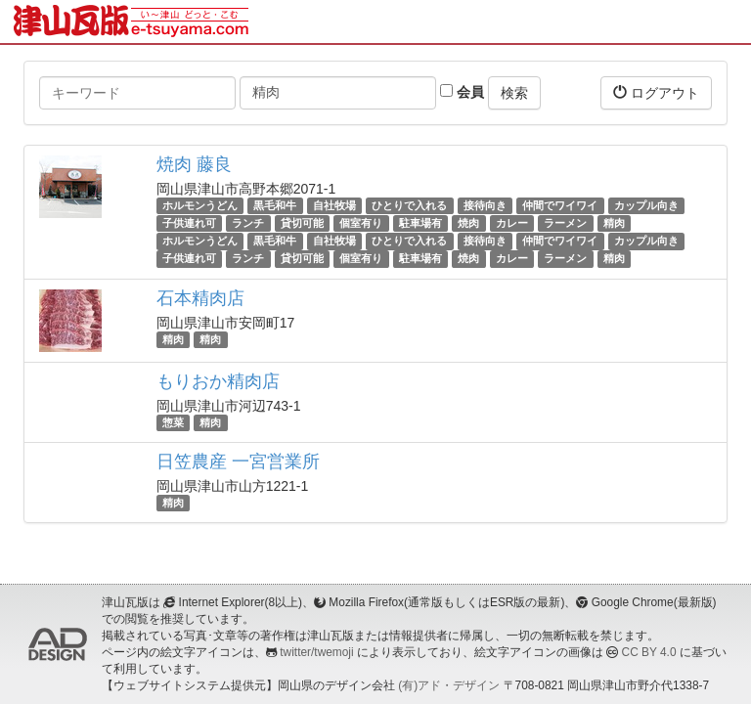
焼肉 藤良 (194, 164)
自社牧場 (334, 205)
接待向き (485, 205)
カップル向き (646, 205)
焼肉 (468, 223)
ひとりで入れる (409, 205)
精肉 (614, 223)
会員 (462, 92)
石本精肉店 (200, 298)
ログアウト (656, 92)
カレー (512, 223)
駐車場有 (420, 223)
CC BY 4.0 (649, 652)
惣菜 (173, 422)
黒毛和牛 (274, 205)
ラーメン (565, 223)
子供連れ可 (189, 223)
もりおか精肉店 (218, 381)
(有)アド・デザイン (449, 685)
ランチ (248, 223)
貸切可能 (302, 223)
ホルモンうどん (200, 205)
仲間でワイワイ (559, 205)
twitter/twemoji (316, 652)
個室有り (360, 223)
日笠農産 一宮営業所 (238, 461)
